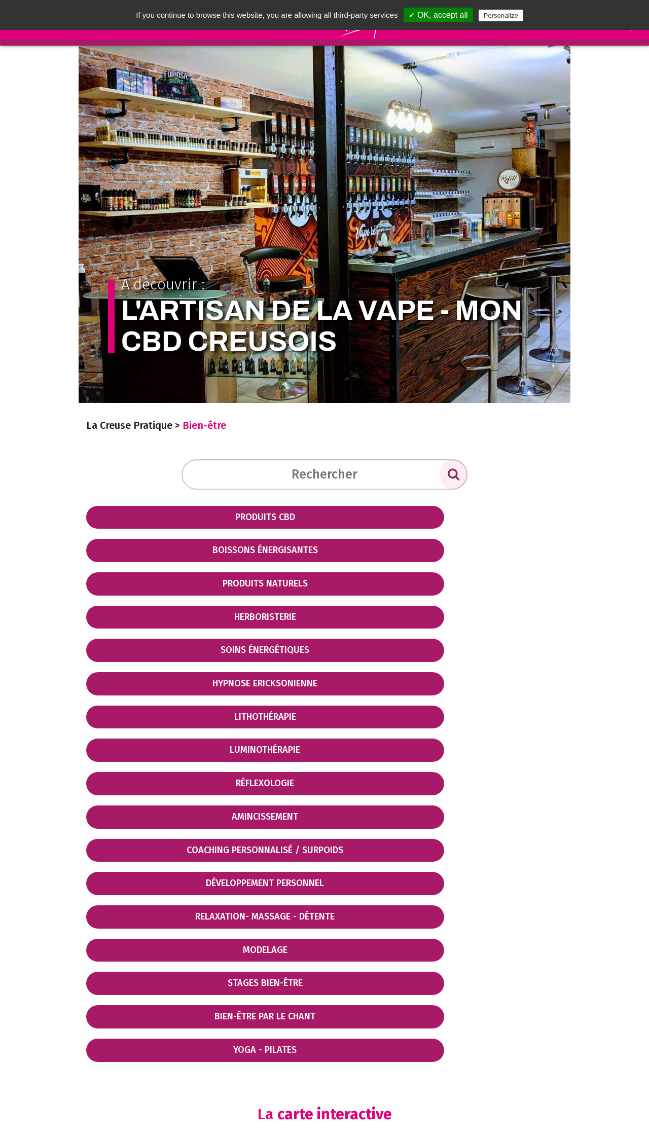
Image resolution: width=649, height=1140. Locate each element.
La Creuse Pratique (129, 425)
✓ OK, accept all (438, 15)
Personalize (501, 15)
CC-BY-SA (497, 1060)
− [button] (100, 916)
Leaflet (367, 1060)
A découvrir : (324, 314)
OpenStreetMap (430, 1060)
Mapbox (550, 1060)
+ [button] (100, 901)
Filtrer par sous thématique (145, 879)
